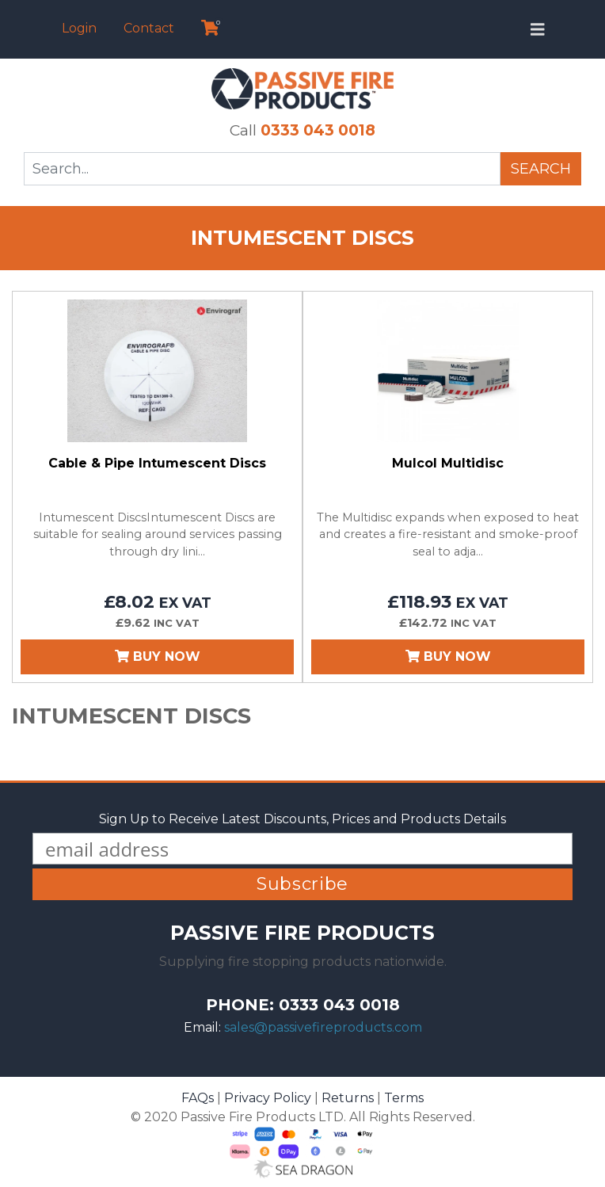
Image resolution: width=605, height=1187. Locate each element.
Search (541, 168)
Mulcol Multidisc (448, 463)
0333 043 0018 (318, 129)
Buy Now (157, 656)
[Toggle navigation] (537, 29)
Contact (149, 28)
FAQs (197, 1097)
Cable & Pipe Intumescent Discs (157, 463)
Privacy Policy (267, 1097)
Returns (348, 1097)
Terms (404, 1097)
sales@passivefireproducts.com (323, 1027)
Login (79, 28)
